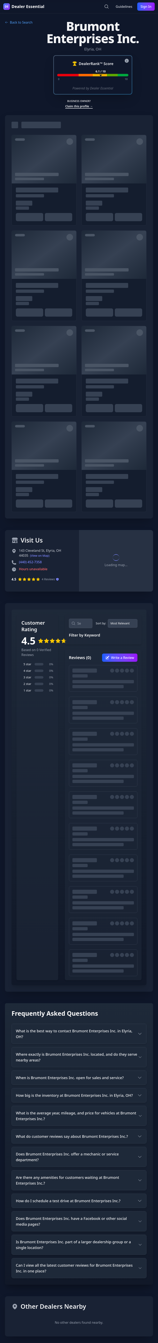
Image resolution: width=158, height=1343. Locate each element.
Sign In (146, 6)
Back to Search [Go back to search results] (19, 22)
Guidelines (124, 6)
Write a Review (119, 657)
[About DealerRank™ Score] (126, 60)
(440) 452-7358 (30, 562)
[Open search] (106, 6)
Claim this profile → (79, 106)
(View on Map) (39, 556)
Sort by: (101, 623)
